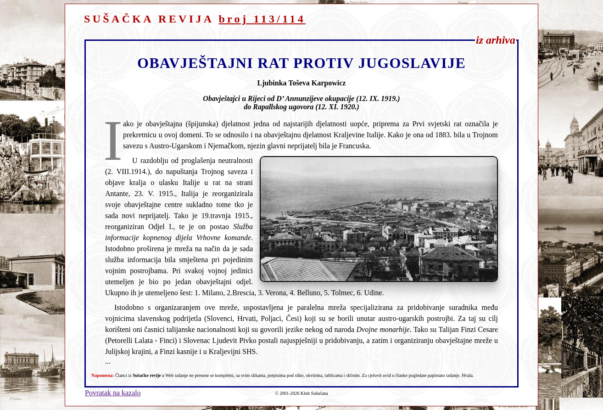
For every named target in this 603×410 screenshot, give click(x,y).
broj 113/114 (262, 19)
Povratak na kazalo (113, 393)
